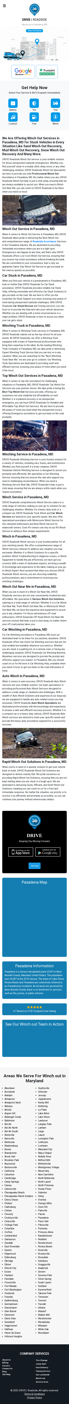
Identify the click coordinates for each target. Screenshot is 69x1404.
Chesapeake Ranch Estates (18, 1196)
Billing (5, 1363)
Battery (12, 110)
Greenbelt (9, 1322)
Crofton (8, 1232)
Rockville (43, 1250)
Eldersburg (10, 1257)
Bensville (9, 1138)
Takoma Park (44, 1293)
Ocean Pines (44, 1188)
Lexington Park (46, 1138)
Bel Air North (11, 1127)
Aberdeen (9, 1088)
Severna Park (45, 1275)
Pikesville (43, 1224)
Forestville (10, 1282)
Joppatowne (44, 1099)
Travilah (42, 1304)
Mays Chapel (45, 1153)
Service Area (42, 1382)
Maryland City (45, 1149)
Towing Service (43, 1371)
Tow (55, 110)
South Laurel (44, 1282)
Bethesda (9, 1142)
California (9, 1171)
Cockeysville (11, 1217)
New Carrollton (45, 1174)
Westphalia (44, 1322)
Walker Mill (44, 1314)
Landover (43, 1120)
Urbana (41, 1307)
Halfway (8, 1329)
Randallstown (45, 1235)
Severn (41, 1271)
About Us (6, 1360)
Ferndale (9, 1278)
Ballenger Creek (12, 1117)
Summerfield (44, 1289)
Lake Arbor (43, 1113)
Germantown (11, 1304)
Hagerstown (10, 1325)
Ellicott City (10, 1268)
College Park (11, 1224)
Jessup (42, 1095)
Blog (4, 1371)
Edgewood (10, 1253)
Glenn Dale (10, 1318)
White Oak (43, 1329)
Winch (56, 123)
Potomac (42, 1228)
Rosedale (43, 1257)
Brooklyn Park (11, 1160)
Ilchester (42, 1091)
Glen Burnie (10, 1311)
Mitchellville (44, 1163)
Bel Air (7, 1124)
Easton (8, 1250)
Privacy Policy (34, 1397)
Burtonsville (10, 1167)
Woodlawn (43, 1332)
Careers (6, 1366)
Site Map (6, 1374)
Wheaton (42, 1325)
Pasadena (43, 1217)
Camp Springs (11, 1181)
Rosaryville (44, 1253)
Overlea (42, 1199)
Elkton (7, 1264)
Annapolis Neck (12, 1102)
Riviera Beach (45, 1246)
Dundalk (8, 1242)
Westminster (44, 1318)
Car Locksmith (42, 1375)
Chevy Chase (11, 1199)
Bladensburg (11, 1145)
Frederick (9, 1293)
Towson (42, 1300)
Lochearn (43, 1145)
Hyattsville (43, 1088)
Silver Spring (44, 1278)
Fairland (8, 1275)
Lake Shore (44, 1117)
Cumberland (10, 1235)
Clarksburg (10, 1206)
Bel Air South (11, 1131)
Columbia (9, 1228)
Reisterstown (45, 1242)
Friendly (8, 1296)
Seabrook (43, 1268)
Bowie (7, 1149)
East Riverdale (12, 1246)
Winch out (40, 1378)
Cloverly (8, 1214)
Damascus (10, 1239)
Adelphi (8, 1095)
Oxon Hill (42, 1206)
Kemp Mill (43, 1102)
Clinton (8, 1210)
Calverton (9, 1174)
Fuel (34, 123)
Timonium (43, 1296)
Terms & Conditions (34, 1394)
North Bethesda (46, 1178)
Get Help (34, 866)
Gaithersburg (11, 1300)
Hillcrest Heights (13, 1336)
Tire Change (41, 1360)
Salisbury (43, 1260)
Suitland (42, 1286)
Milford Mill (44, 1160)
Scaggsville (44, 1264)
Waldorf (42, 1311)
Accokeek (9, 1091)
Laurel (41, 1135)
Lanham (42, 1127)
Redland (42, 1239)
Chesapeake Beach (14, 1192)
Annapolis (9, 1099)
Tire (34, 110)
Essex (7, 1271)
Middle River (44, 1156)
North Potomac (46, 1185)
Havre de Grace (12, 1332)
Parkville (42, 1210)
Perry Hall (43, 1221)
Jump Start (41, 1364)
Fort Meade (10, 1286)
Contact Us (7, 1368)
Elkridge (8, 1260)
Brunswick (9, 1163)
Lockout (13, 123)
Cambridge (10, 1178)
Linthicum (43, 1142)
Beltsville (9, 1135)
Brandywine (10, 1153)
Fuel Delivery (42, 1367)
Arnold (7, 1109)
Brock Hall (9, 1156)
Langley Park (45, 1124)
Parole (41, 1214)
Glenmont (9, 1314)
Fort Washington (13, 1289)
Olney (41, 1196)
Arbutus (8, 1106)
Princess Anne (45, 1232)
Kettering (43, 1106)
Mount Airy (43, 1171)
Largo (41, 1131)
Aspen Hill (9, 1113)
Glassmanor (10, 1307)
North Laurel (44, 1181)
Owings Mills (45, 1203)
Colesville (9, 1221)
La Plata (42, 1109)
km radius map (34, 920)
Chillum (8, 1203)
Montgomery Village (48, 1167)
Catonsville (10, 1188)
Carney (8, 1185)
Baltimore (9, 1120)
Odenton (42, 1192)
